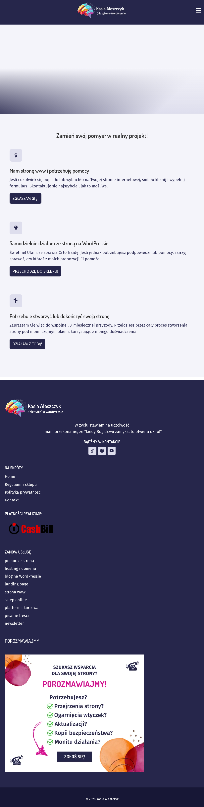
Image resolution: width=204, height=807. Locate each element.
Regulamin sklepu (21, 482)
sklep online (16, 599)
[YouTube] (112, 449)
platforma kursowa (22, 607)
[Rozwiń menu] (199, 10)
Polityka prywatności (23, 490)
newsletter (14, 623)
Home (10, 474)
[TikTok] (92, 449)
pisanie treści (17, 615)
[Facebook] (102, 449)
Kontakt (12, 498)
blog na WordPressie (23, 575)
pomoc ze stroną (20, 559)
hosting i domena (20, 567)
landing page (16, 583)
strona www (15, 591)
